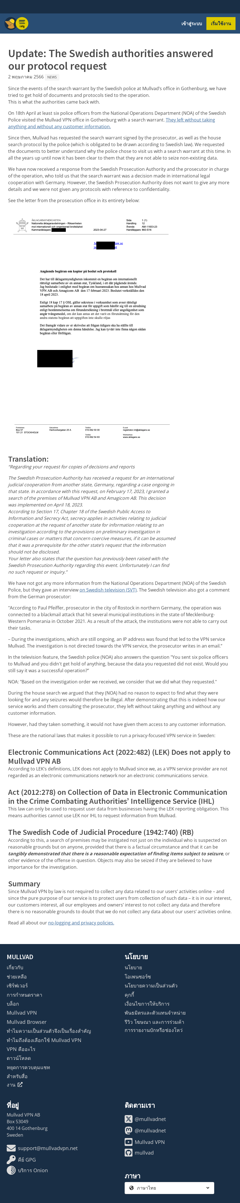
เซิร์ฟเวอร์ (17, 985)
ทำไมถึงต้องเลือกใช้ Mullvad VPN (44, 1040)
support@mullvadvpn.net (42, 1148)
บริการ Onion (27, 1170)
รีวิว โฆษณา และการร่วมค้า (154, 1022)
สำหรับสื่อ (17, 1076)
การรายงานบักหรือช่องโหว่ (154, 1030)
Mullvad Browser (26, 1022)
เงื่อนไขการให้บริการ (147, 1003)
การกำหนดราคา (24, 994)
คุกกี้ (129, 994)
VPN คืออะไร (21, 1049)
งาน (15, 1084)
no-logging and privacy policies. (81, 923)
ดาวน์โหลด (19, 1058)
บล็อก (13, 1003)
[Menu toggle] (22, 23)
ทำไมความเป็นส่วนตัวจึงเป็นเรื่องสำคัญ (49, 1030)
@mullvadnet (145, 1119)
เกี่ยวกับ (15, 967)
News (52, 77)
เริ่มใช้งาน (221, 23)
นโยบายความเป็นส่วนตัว (151, 985)
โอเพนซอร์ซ (138, 976)
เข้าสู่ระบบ (191, 23)
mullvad (139, 1152)
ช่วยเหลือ (17, 976)
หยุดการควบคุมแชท (28, 1067)
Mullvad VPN (22, 1012)
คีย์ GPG (21, 1159)
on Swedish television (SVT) (108, 590)
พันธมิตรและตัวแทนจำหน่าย (155, 1012)
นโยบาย (133, 967)
